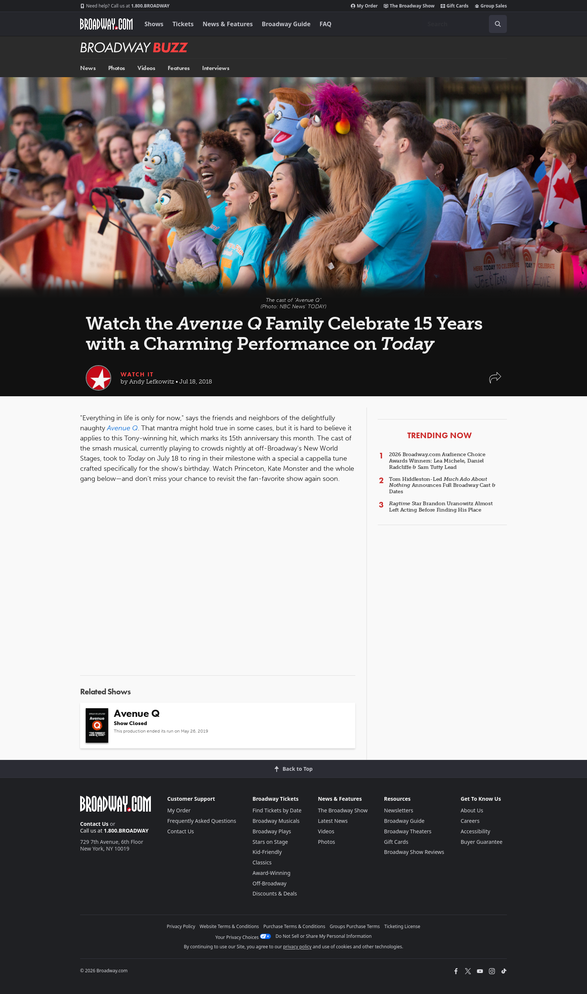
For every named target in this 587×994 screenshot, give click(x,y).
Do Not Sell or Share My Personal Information (324, 936)
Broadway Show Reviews (414, 851)
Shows (154, 24)
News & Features (228, 24)
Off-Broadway (270, 883)
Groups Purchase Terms (355, 926)
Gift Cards (455, 6)
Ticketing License (402, 926)
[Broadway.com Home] (106, 24)
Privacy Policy (181, 926)
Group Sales (491, 6)
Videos (146, 68)
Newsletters (398, 810)
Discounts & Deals (275, 893)
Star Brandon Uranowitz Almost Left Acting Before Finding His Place (441, 506)
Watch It (137, 374)
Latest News (333, 820)
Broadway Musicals (276, 820)
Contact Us (94, 823)
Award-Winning (272, 872)
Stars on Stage (270, 841)
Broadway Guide (286, 24)
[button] (495, 381)
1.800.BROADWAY (125, 6)
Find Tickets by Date (277, 810)
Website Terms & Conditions (229, 926)
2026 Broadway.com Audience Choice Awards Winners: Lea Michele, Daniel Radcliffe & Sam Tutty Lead (437, 460)
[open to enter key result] (498, 24)
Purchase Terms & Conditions (294, 926)
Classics (262, 862)
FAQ (326, 24)
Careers (469, 820)
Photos (116, 68)
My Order (364, 6)
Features (179, 68)
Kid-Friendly (267, 851)
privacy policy (297, 946)
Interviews (215, 68)
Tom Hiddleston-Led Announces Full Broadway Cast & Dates (442, 485)
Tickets (183, 24)
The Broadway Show (409, 6)
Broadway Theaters (408, 831)
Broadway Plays (272, 831)
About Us (471, 810)
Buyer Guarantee (481, 841)
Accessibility (475, 831)
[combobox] (464, 24)
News (87, 68)
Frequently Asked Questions (201, 820)
